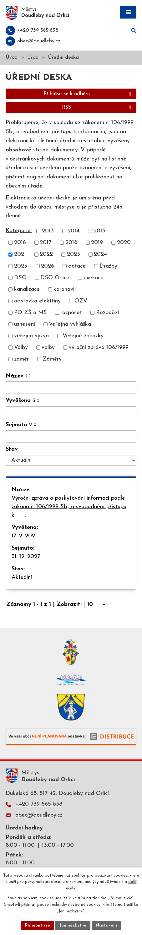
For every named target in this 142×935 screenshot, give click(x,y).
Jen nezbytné (72, 925)
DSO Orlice (54, 278)
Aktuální (22, 577)
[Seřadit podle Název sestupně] (30, 377)
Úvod (12, 57)
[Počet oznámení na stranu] (95, 604)
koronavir (64, 289)
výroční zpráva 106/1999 (99, 348)
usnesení (24, 324)
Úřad (32, 57)
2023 (73, 255)
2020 (124, 243)
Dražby (108, 266)
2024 (100, 255)
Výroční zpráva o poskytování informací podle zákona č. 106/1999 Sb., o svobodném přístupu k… (69, 506)
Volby (21, 348)
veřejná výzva (31, 336)
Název (16, 376)
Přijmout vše (37, 925)
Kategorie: (19, 231)
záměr (21, 359)
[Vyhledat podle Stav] (71, 460)
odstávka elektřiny (37, 301)
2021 (20, 255)
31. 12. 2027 (26, 557)
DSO (20, 278)
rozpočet (71, 313)
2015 (99, 231)
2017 (45, 243)
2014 (73, 231)
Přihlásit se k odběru (88, 93)
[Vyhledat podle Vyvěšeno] (71, 412)
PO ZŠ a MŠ (30, 313)
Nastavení (106, 925)
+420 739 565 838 (38, 804)
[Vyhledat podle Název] (71, 387)
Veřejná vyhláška (70, 324)
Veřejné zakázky (83, 336)
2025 (20, 266)
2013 (48, 231)
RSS (97, 107)
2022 (46, 255)
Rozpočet (107, 313)
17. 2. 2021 (24, 536)
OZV (80, 301)
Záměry (52, 359)
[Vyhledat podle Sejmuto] (71, 436)
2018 (71, 243)
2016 (20, 243)
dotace (77, 266)
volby (48, 348)
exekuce (94, 278)
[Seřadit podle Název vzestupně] (30, 374)
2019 (97, 243)
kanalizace (27, 289)
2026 (47, 266)
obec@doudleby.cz (38, 815)
